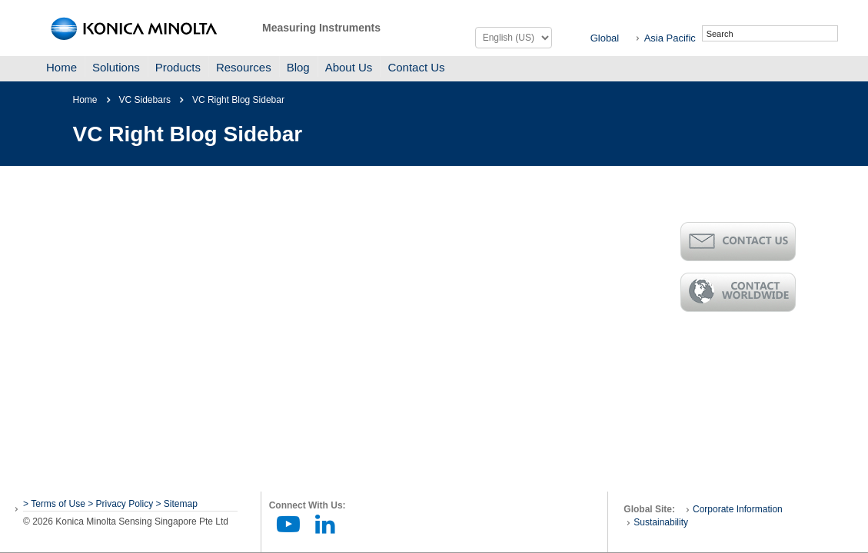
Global (605, 38)
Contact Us (415, 67)
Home (61, 67)
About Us (349, 67)
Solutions (116, 67)
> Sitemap (177, 503)
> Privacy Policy (120, 503)
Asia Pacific (670, 38)
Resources (243, 67)
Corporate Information (738, 509)
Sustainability (661, 522)
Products (178, 67)
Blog (298, 67)
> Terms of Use (55, 503)
